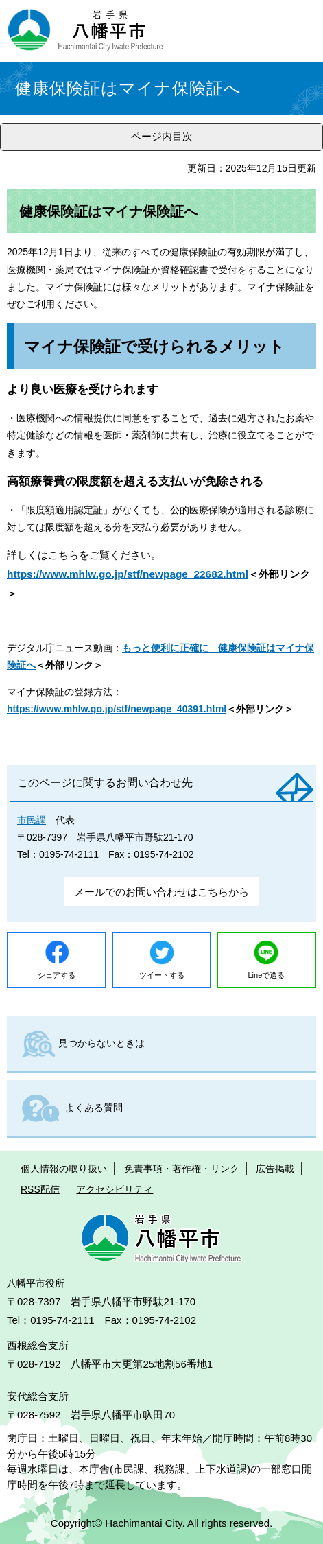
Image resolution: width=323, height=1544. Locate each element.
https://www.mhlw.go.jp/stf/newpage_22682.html (127, 574)
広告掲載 (275, 1168)
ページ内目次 (162, 136)
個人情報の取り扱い (64, 1168)
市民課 (31, 820)
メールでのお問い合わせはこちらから (161, 892)
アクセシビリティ (114, 1189)
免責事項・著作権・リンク (181, 1168)
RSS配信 (40, 1189)
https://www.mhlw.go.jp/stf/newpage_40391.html (116, 708)
